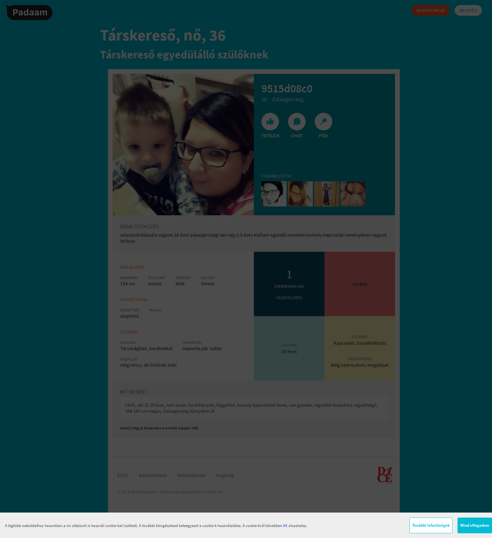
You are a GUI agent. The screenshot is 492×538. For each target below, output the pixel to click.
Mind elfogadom (474, 525)
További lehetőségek (431, 525)
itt (285, 525)
